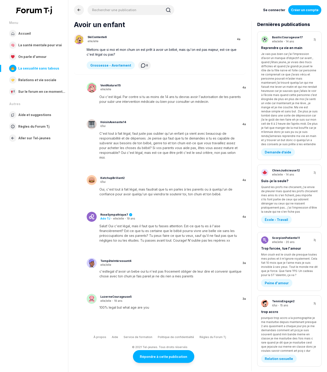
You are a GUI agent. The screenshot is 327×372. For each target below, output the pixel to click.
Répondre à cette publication (163, 357)
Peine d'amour (277, 176)
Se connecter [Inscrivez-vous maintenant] (274, 10)
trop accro (269, 204)
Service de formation (138, 337)
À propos (99, 337)
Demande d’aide (278, 71)
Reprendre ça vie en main (281, 48)
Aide (115, 337)
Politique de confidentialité (176, 337)
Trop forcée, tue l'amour (281, 152)
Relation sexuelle (279, 228)
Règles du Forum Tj (213, 337)
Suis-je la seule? (274, 100)
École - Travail (276, 123)
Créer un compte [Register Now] (305, 10)
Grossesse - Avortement (110, 65)
